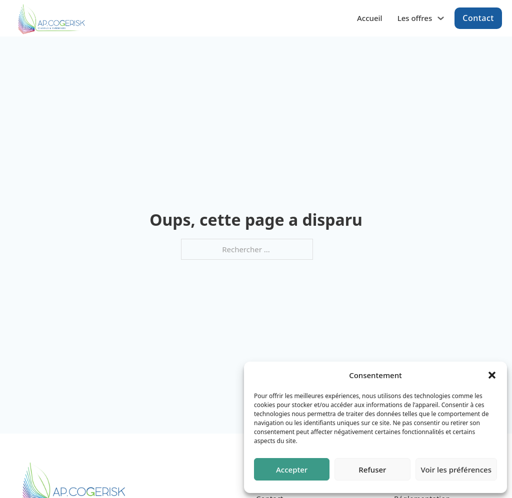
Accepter (292, 470)
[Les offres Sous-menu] (440, 16)
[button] (492, 375)
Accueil (369, 16)
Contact (478, 16)
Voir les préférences (456, 470)
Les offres (415, 16)
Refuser (372, 470)
